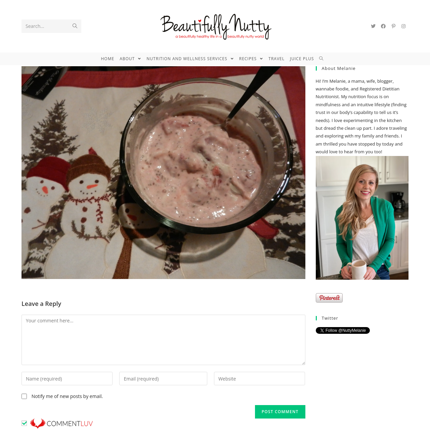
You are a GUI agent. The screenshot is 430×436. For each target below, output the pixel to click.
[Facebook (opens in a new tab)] (383, 26)
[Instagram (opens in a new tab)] (403, 26)
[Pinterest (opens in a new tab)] (393, 26)
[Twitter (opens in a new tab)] (373, 26)
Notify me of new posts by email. (67, 396)
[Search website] (324, 58)
